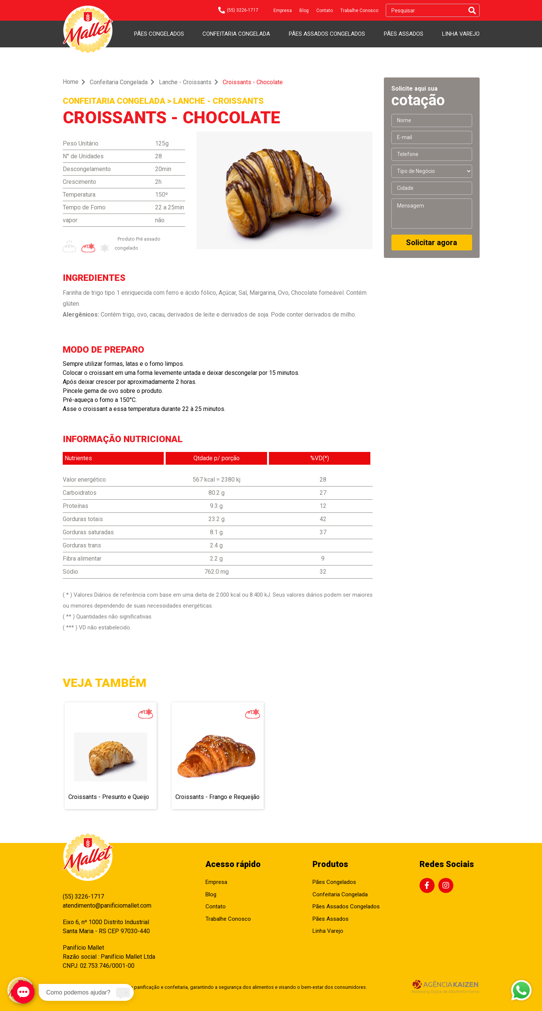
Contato (324, 10)
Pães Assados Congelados (327, 33)
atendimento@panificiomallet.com (107, 905)
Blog (304, 10)
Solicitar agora (431, 242)
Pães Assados (403, 33)
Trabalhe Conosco (359, 10)
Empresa (282, 10)
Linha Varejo (461, 33)
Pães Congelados (159, 33)
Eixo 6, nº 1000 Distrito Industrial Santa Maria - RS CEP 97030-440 (106, 927)
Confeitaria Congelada (236, 33)
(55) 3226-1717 (83, 896)
